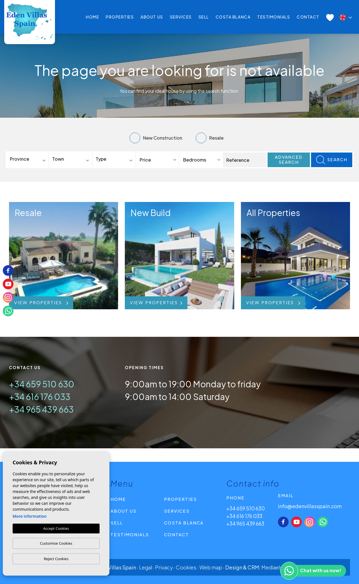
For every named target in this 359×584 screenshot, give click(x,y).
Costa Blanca (233, 16)
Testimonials (273, 16)
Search (332, 159)
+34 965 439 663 (41, 409)
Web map (210, 567)
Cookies (186, 567)
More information (30, 516)
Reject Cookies (56, 558)
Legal (145, 567)
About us (152, 16)
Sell (204, 16)
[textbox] (29, 159)
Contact (308, 16)
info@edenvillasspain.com (310, 506)
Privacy (164, 567)
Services (181, 16)
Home (92, 16)
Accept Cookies (56, 528)
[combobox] (28, 160)
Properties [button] (120, 16)
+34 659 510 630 (41, 384)
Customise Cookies (56, 543)
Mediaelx (271, 567)
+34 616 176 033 (39, 396)
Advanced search (289, 160)
